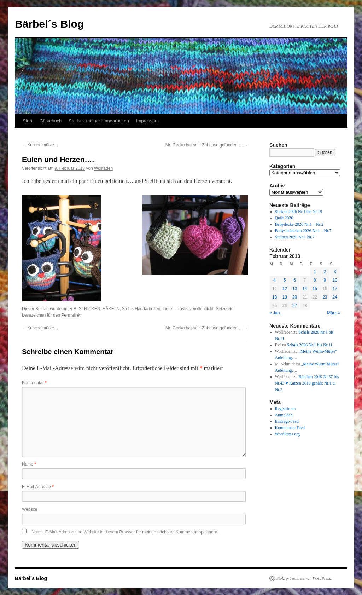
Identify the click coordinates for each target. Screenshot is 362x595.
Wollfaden (103, 168)
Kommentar (34, 382)
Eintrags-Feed (287, 421)
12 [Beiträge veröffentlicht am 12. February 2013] (284, 288)
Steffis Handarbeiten (141, 308)
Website (29, 509)
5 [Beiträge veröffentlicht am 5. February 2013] (285, 280)
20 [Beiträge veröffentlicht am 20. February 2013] (294, 297)
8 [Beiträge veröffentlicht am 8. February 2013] (315, 280)
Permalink (70, 315)
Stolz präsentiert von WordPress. (304, 578)
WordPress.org (287, 434)
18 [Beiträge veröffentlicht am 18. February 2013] (274, 297)
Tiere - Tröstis (175, 308)
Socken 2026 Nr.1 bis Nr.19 (298, 211)
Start (27, 120)
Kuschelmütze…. (40, 145)
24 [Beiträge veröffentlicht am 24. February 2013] (335, 297)
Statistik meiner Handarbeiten (99, 120)
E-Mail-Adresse (38, 486)
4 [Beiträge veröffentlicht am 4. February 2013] (274, 280)
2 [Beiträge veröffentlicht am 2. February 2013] (324, 271)
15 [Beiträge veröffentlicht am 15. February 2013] (315, 288)
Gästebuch (50, 120)
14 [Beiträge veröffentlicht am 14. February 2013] (304, 288)
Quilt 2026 (284, 217)
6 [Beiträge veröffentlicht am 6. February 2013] (294, 280)
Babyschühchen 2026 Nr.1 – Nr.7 (303, 230)
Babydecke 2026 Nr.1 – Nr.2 (299, 224)
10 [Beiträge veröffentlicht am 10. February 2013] (335, 280)
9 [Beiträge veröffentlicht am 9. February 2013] (324, 280)
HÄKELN (111, 308)
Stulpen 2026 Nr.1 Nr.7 (295, 237)
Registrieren (285, 408)
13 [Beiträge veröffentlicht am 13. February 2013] (294, 288)
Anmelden (284, 414)
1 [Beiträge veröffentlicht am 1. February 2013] (315, 271)
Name (29, 464)
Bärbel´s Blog (49, 24)
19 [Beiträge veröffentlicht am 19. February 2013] (284, 297)
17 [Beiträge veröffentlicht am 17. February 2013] (335, 288)
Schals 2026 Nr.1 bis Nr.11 (310, 344)
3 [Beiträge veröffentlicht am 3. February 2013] (335, 271)
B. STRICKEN (87, 308)
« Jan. (275, 313)
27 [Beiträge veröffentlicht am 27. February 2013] (294, 305)
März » (333, 313)
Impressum (147, 120)
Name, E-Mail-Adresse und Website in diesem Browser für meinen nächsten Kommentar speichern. (124, 532)
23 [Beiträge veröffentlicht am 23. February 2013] (324, 297)
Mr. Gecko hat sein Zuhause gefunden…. (206, 145)
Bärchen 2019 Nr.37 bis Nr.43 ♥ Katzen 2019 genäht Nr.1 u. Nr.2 (307, 383)
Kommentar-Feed (290, 427)
